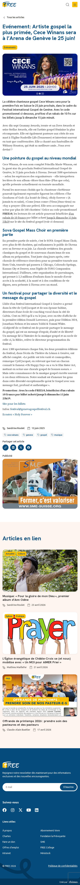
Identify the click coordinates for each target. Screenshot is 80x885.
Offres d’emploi (11, 847)
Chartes (7, 836)
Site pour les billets (14, 404)
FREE (8, 678)
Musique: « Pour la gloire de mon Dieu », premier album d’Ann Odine (36, 598)
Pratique (20, 616)
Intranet (7, 853)
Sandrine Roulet (16, 428)
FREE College (47, 847)
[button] (74, 4)
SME (42, 842)
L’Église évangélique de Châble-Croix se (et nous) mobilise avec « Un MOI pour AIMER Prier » (37, 660)
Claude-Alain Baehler (18, 729)
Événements (10, 47)
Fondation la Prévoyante (52, 836)
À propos (7, 830)
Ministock (45, 853)
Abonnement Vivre (50, 830)
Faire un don (9, 842)
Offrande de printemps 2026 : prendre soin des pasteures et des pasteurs (35, 723)
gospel (43, 435)
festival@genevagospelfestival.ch (30, 409)
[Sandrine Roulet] (4, 428)
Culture (21, 554)
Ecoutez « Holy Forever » (17, 414)
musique (58, 435)
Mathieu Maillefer (17, 667)
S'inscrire (68, 787)
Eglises (9, 616)
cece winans (13, 435)
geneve (29, 435)
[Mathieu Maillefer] (4, 667)
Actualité (10, 554)
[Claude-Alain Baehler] (4, 729)
